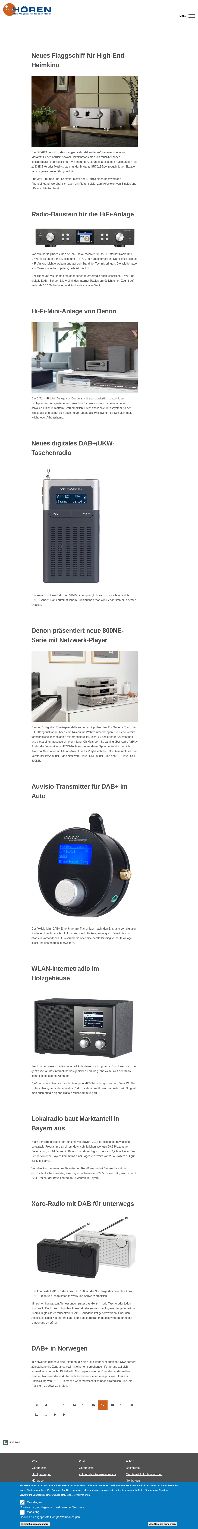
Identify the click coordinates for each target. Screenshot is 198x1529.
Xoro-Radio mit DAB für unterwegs (83, 1203)
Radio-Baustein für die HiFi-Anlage (83, 214)
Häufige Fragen (41, 1474)
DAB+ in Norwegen (60, 1348)
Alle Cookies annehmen (162, 1524)
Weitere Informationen (78, 1495)
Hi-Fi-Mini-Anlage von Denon (74, 311)
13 (66, 1406)
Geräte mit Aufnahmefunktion (144, 1474)
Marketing (33, 1511)
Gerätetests (39, 1467)
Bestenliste (133, 1467)
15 (85, 1406)
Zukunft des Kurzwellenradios (97, 1474)
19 (123, 1406)
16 (95, 1406)
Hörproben (38, 1480)
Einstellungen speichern (35, 1524)
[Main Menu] (186, 16)
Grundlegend (35, 1502)
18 (114, 1406)
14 (76, 1406)
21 (38, 1415)
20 (133, 1406)
